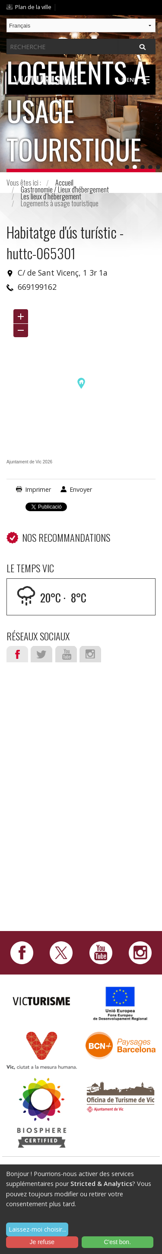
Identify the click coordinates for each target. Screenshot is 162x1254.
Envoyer (81, 489)
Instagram (90, 654)
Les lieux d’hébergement (51, 196)
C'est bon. (117, 1241)
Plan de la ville (33, 7)
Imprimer (38, 489)
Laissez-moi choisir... (37, 1229)
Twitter (41, 654)
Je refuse (41, 1241)
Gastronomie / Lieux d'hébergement (65, 189)
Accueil (64, 182)
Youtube (66, 654)
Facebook (17, 654)
